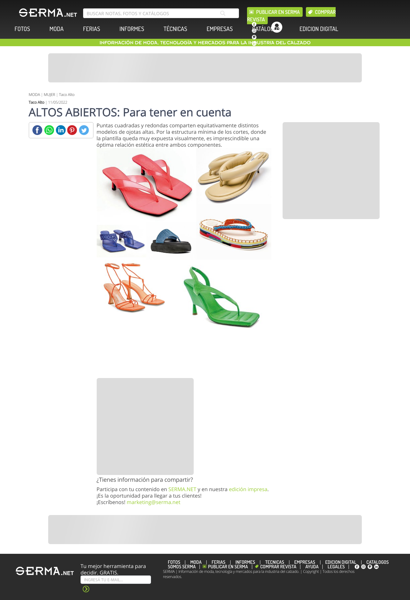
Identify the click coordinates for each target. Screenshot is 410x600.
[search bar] (161, 13)
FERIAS (91, 29)
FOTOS (22, 29)
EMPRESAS (220, 29)
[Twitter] (84, 130)
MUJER (49, 94)
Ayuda (311, 566)
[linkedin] (254, 43)
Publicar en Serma (278, 12)
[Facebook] (37, 130)
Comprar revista (278, 566)
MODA (56, 29)
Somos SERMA (182, 566)
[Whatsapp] (49, 130)
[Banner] (205, 67)
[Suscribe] (116, 579)
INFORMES (132, 29)
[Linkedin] (61, 130)
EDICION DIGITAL (318, 29)
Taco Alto (66, 94)
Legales (336, 566)
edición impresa (248, 489)
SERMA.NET (182, 489)
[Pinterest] (72, 130)
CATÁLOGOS (266, 29)
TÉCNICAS (175, 29)
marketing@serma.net (153, 502)
